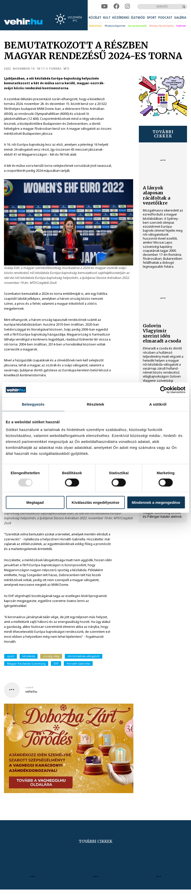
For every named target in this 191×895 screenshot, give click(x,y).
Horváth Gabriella (78, 663)
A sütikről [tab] (158, 404)
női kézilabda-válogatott (84, 656)
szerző (29, 687)
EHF (56, 663)
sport (10, 656)
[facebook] (116, 6)
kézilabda (28, 656)
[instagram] (127, 6)
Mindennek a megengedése (156, 502)
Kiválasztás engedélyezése (95, 502)
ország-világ (51, 656)
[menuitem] (95, 17)
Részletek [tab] (95, 404)
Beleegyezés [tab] (33, 404)
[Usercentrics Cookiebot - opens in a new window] (163, 389)
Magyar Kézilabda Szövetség (26, 663)
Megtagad (35, 502)
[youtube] (104, 6)
